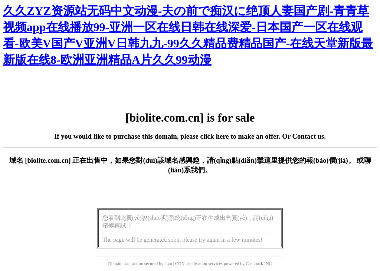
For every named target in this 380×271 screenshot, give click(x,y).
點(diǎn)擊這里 (255, 160)
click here (214, 136)
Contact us (308, 136)
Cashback (254, 263)
